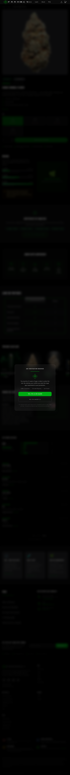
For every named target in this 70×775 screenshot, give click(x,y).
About (43, 2)
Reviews (29, 2)
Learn (36, 2)
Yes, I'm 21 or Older (35, 394)
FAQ (49, 2)
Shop (21, 2)
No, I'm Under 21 (35, 399)
